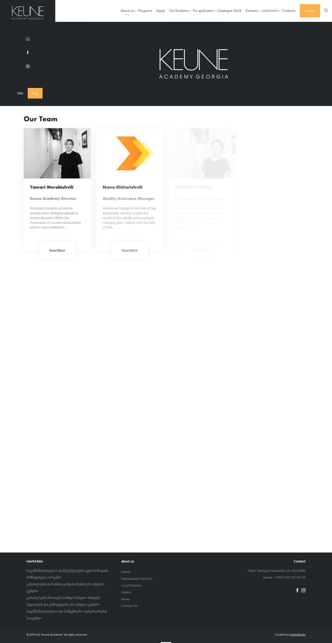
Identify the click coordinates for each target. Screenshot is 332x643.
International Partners (136, 578)
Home (125, 572)
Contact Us (129, 606)
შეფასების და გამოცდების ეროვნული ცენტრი (63, 604)
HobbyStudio (297, 634)
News (125, 599)
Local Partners (131, 585)
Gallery (126, 592)
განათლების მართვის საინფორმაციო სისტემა (63, 598)
